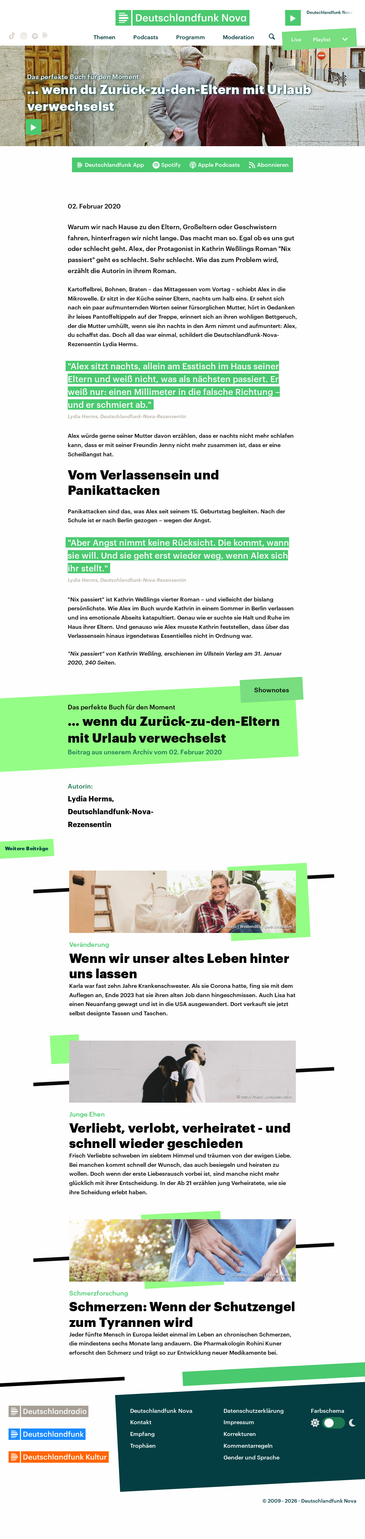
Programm (190, 37)
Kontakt (140, 1422)
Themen (104, 37)
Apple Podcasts (214, 164)
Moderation (238, 37)
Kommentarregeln (248, 1445)
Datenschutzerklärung (253, 1410)
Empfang (142, 1433)
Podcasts (145, 37)
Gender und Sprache (251, 1457)
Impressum (238, 1422)
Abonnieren (268, 164)
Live (296, 39)
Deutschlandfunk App (110, 164)
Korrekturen (239, 1433)
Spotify (167, 164)
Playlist (321, 39)
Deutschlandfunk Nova (161, 1410)
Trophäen (143, 1445)
